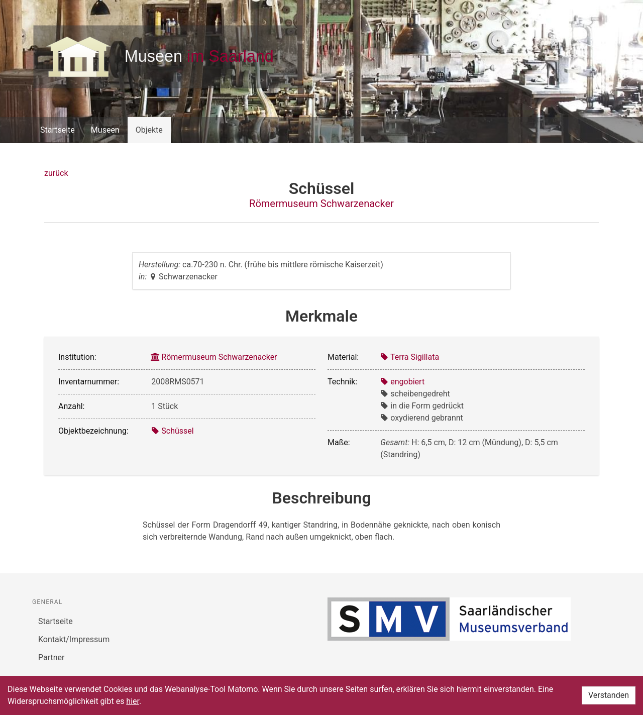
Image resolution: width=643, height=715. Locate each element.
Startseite (57, 130)
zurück (56, 173)
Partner (51, 657)
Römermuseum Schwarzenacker (321, 203)
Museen (105, 130)
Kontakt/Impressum (74, 639)
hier (132, 701)
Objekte (149, 130)
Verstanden (608, 695)
